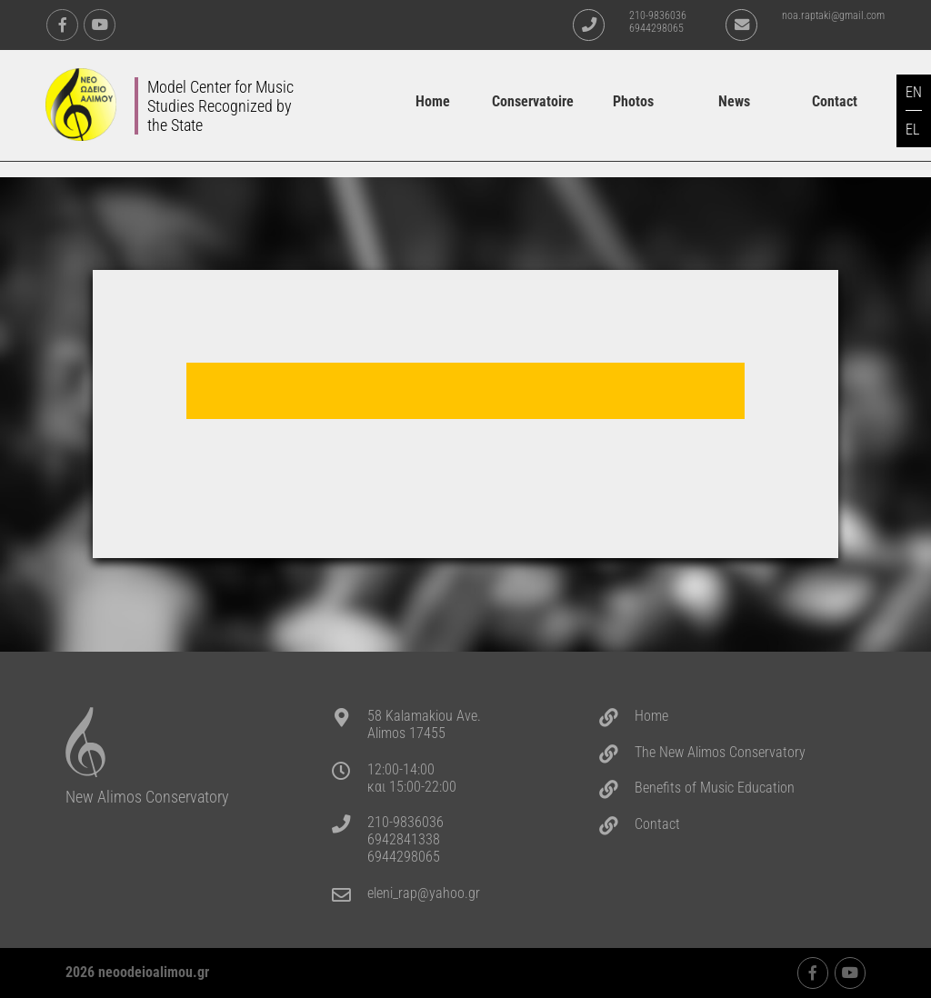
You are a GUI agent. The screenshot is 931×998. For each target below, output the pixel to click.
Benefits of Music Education (715, 787)
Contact (834, 101)
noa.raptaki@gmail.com (833, 15)
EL (912, 129)
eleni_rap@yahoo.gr (423, 893)
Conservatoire (533, 101)
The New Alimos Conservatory (720, 752)
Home (432, 101)
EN (914, 92)
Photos (633, 101)
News (734, 101)
